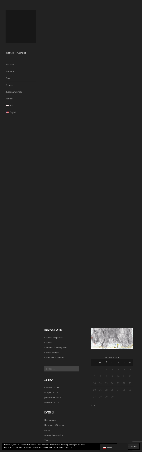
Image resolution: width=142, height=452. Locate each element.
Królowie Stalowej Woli (55, 347)
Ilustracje (10, 64)
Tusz (46, 440)
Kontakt (9, 98)
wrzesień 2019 (51, 402)
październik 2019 (52, 397)
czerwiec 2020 (51, 387)
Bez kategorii (50, 419)
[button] (95, 339)
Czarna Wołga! (51, 352)
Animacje (10, 71)
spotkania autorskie (53, 435)
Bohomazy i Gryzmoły (55, 424)
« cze (93, 405)
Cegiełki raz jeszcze (53, 337)
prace (47, 429)
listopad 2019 (51, 392)
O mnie (9, 85)
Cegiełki (48, 342)
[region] (112, 338)
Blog (8, 78)
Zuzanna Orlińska (14, 91)
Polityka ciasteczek (65, 447)
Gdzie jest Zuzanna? (54, 357)
